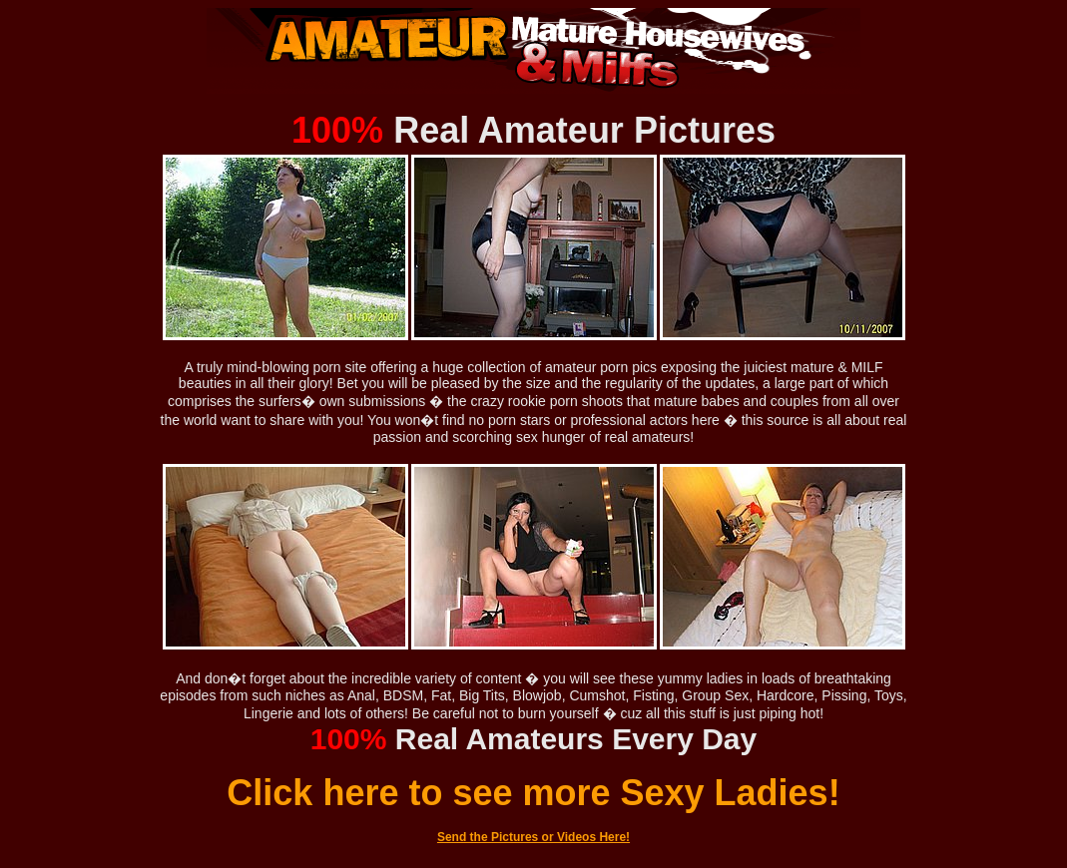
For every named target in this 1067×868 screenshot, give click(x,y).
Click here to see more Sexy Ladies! (533, 792)
